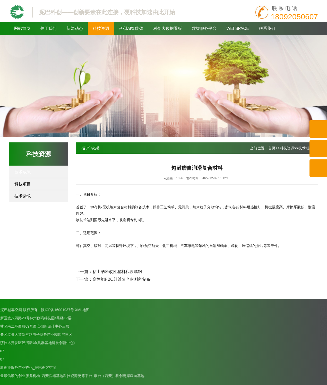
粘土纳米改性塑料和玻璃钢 (117, 271)
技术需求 (22, 196)
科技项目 (22, 184)
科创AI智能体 (131, 28)
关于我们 (48, 28)
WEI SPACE (237, 28)
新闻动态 (74, 28)
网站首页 (22, 28)
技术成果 (22, 172)
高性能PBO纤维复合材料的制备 (121, 279)
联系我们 (267, 28)
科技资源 (101, 28)
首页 (272, 148)
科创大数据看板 (167, 28)
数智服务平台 (204, 28)
